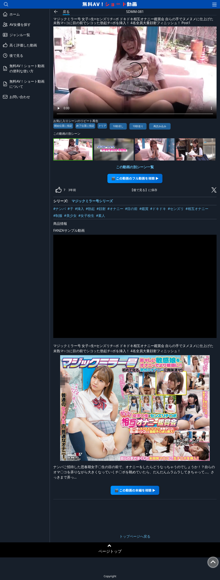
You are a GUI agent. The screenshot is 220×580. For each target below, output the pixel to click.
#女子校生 (86, 215)
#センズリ (176, 209)
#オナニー (115, 209)
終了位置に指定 (85, 126)
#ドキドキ (158, 209)
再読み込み (159, 126)
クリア (102, 126)
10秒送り (138, 126)
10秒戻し (118, 126)
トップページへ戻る (134, 536)
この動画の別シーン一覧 (135, 167)
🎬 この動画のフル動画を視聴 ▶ (135, 178)
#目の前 (131, 209)
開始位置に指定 (63, 126)
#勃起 (90, 209)
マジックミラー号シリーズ (92, 201)
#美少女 (70, 215)
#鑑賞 (143, 209)
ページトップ (110, 551)
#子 (70, 209)
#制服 (57, 215)
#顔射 (100, 209)
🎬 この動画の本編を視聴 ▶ (135, 490)
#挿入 (79, 209)
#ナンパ (59, 209)
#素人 (100, 215)
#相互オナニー (196, 209)
